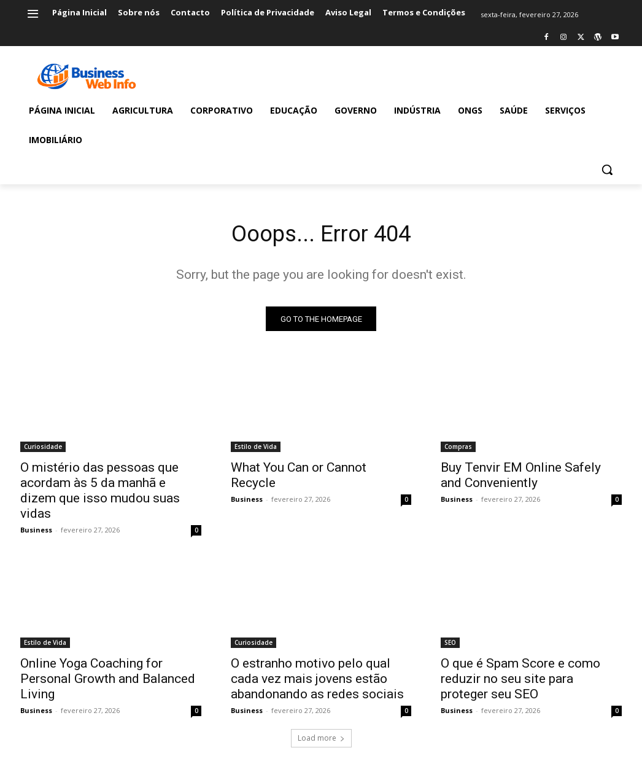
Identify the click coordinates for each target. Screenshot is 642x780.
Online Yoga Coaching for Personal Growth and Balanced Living (107, 682)
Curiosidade (43, 450)
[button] (607, 169)
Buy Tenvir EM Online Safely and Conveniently (521, 479)
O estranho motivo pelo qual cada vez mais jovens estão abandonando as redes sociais (317, 682)
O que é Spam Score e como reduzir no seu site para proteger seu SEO (520, 682)
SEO (450, 646)
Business (36, 533)
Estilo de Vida (255, 450)
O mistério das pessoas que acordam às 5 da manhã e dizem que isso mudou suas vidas (100, 494)
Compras (458, 450)
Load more (321, 741)
